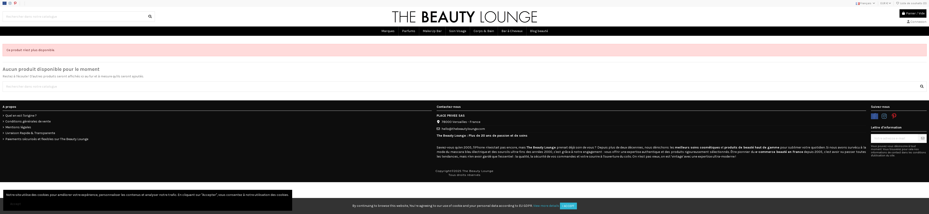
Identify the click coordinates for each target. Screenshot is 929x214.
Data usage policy (44, 3)
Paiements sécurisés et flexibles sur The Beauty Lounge (46, 139)
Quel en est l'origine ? (21, 116)
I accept (568, 206)
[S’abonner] (923, 138)
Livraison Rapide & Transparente (30, 133)
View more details (546, 206)
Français (866, 3)
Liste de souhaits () (911, 3)
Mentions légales (18, 127)
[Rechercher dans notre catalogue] (150, 16)
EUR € (885, 3)
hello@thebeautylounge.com (463, 129)
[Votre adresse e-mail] (894, 138)
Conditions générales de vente (28, 121)
